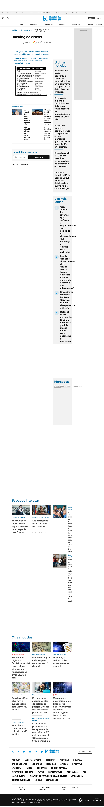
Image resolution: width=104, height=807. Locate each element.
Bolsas (63, 386)
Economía (34, 24)
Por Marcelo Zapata (39, 533)
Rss (84, 772)
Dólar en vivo (20, 13)
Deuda (31, 13)
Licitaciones (52, 780)
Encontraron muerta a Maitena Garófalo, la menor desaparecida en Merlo (67, 300)
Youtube (36, 751)
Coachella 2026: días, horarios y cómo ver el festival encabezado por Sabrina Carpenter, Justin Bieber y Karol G (49, 125)
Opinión (90, 24)
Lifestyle (77, 764)
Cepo (66, 13)
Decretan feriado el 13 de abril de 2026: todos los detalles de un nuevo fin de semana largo (62, 180)
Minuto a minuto (19, 654)
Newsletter (99, 24)
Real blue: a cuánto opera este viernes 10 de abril (19, 729)
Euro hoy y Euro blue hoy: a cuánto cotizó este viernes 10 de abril (20, 704)
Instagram (24, 752)
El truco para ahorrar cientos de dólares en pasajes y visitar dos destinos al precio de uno (40, 705)
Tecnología (72, 772)
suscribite (91, 18)
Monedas (57, 386)
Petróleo (57, 13)
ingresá (98, 18)
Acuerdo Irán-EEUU (43, 13)
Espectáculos (26, 30)
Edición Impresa (59, 768)
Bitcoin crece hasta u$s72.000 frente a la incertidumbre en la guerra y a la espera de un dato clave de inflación (62, 81)
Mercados (37, 764)
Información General (22, 772)
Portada (16, 760)
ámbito (14, 30)
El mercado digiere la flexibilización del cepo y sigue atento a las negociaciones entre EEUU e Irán (62, 109)
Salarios (86, 13)
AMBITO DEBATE (69, 788)
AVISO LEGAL (77, 776)
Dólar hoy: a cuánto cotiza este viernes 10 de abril (61, 662)
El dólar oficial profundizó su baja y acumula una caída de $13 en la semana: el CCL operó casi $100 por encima (41, 732)
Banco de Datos (19, 764)
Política (62, 24)
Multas (38, 780)
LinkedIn (30, 752)
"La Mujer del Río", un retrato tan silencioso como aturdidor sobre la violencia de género (31, 52)
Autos (41, 772)
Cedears (79, 386)
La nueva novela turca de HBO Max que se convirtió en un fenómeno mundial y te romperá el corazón (31, 60)
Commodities (71, 386)
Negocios (76, 24)
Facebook (18, 752)
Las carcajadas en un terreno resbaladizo (40, 523)
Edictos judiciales (21, 780)
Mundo (29, 768)
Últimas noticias (33, 760)
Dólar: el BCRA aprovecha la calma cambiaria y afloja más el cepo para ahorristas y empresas (66, 326)
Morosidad (75, 13)
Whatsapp (42, 752)
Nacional (16, 768)
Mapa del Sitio (19, 776)
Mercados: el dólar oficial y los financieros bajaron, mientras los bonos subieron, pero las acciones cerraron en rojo (62, 708)
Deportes (42, 768)
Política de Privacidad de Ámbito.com (48, 776)
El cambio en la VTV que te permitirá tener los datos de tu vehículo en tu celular (62, 160)
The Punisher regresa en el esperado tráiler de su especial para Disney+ (20, 526)
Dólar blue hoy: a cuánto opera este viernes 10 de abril (41, 662)
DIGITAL (24, 788)
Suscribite (39, 157)
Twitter (13, 751)
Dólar (21, 24)
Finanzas (48, 24)
